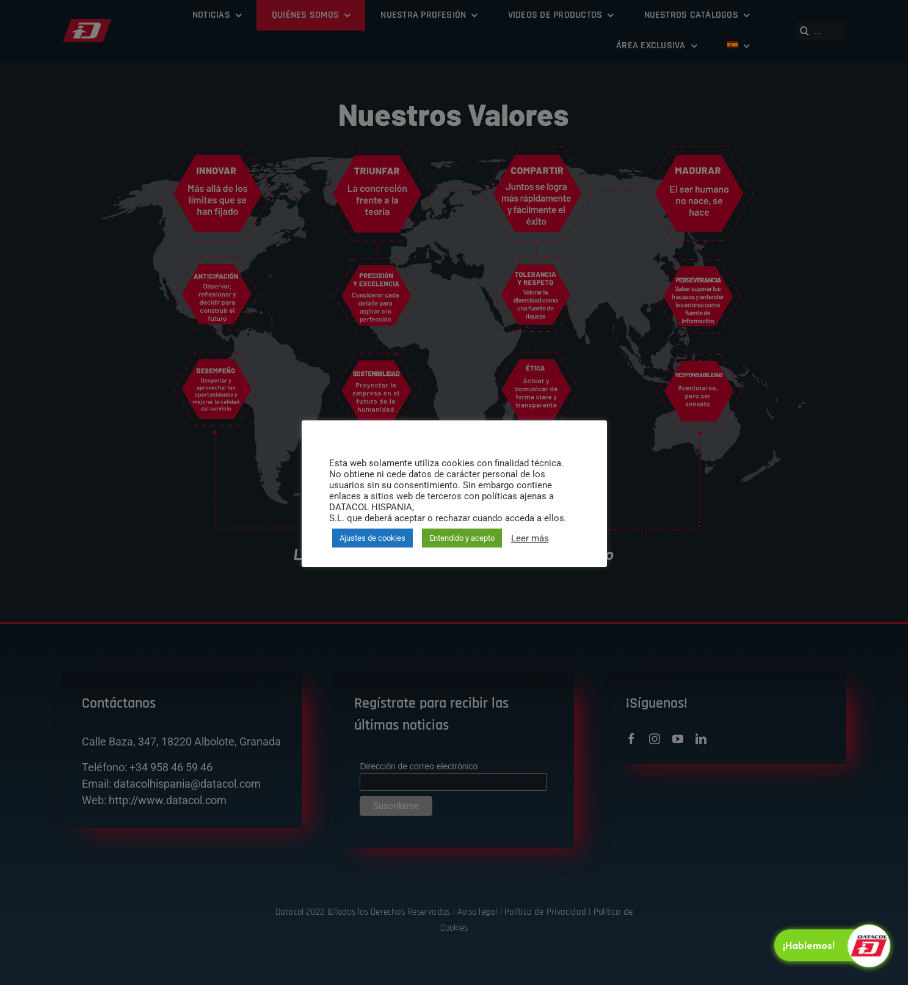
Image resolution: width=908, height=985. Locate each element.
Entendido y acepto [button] (462, 538)
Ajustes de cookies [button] (372, 538)
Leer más (530, 538)
